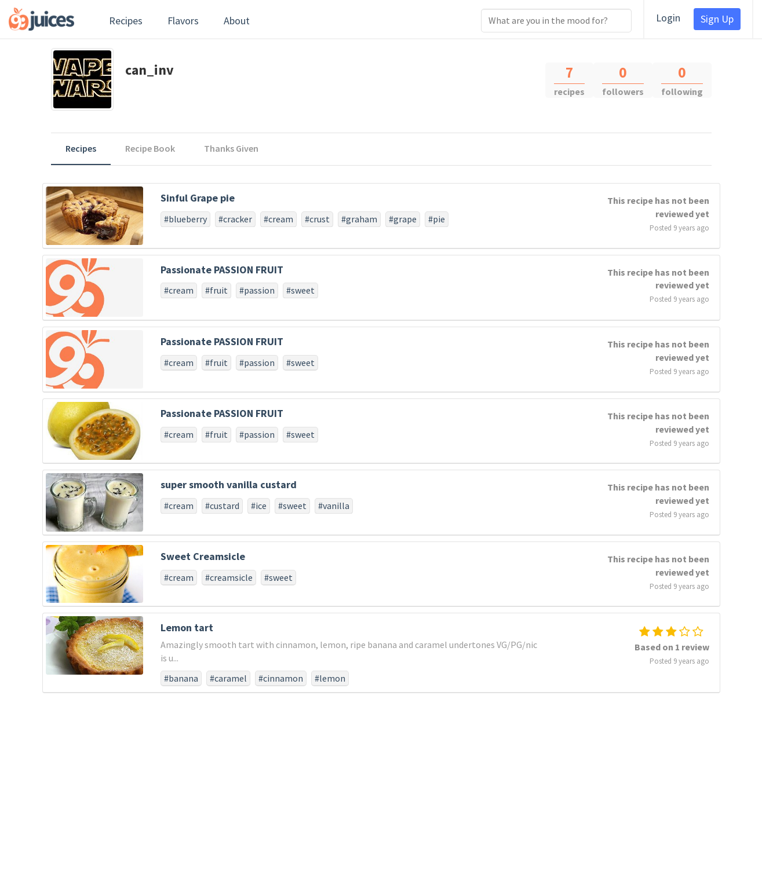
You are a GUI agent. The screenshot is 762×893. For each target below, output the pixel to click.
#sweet (300, 290)
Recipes (126, 20)
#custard (222, 505)
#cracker (235, 219)
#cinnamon (280, 678)
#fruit (216, 290)
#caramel (228, 678)
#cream (278, 219)
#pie (436, 219)
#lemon (330, 678)
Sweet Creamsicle (203, 556)
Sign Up (717, 18)
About (237, 20)
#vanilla (333, 505)
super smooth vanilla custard (229, 484)
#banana (181, 678)
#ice (259, 505)
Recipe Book (150, 148)
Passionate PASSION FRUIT (222, 269)
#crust (317, 219)
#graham (359, 219)
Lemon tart (187, 627)
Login (668, 17)
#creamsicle (229, 577)
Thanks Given (231, 148)
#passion (257, 290)
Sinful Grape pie (198, 197)
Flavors (183, 20)
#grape (403, 219)
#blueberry (185, 219)
